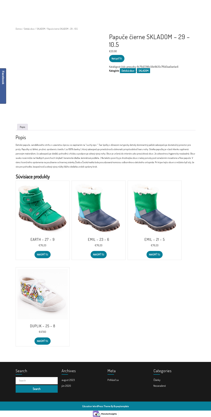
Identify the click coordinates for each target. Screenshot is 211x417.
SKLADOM (41, 28)
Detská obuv (29, 28)
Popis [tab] (22, 127)
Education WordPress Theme (96, 406)
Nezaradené (159, 385)
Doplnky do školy (121, 6)
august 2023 (68, 380)
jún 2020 (66, 385)
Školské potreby (70, 6)
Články (156, 380)
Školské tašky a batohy (95, 6)
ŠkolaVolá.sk (37, 6)
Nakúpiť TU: (117, 58)
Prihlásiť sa (113, 380)
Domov (19, 28)
